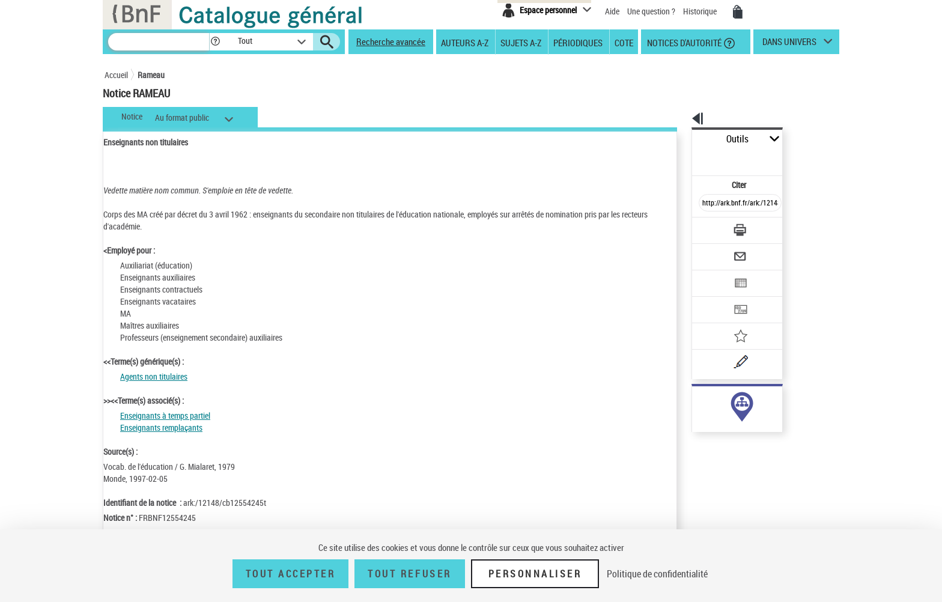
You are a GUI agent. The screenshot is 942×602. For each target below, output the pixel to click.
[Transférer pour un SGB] (711, 274)
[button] (215, 41)
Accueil (116, 75)
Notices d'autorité (683, 42)
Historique (701, 11)
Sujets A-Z (520, 42)
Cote (624, 42)
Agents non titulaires (153, 376)
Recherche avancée (390, 41)
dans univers (789, 44)
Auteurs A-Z (464, 42)
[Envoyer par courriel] (706, 227)
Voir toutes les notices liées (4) (723, 425)
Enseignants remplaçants (161, 427)
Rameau (151, 75)
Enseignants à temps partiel (165, 415)
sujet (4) (693, 401)
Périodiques (578, 42)
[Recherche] (158, 41)
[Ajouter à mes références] (714, 297)
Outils (678, 139)
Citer (687, 158)
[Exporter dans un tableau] (715, 250)
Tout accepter (291, 573)
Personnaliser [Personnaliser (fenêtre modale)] (535, 573)
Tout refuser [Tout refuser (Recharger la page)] (409, 573)
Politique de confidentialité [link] (657, 573)
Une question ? (651, 11)
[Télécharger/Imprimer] (708, 203)
